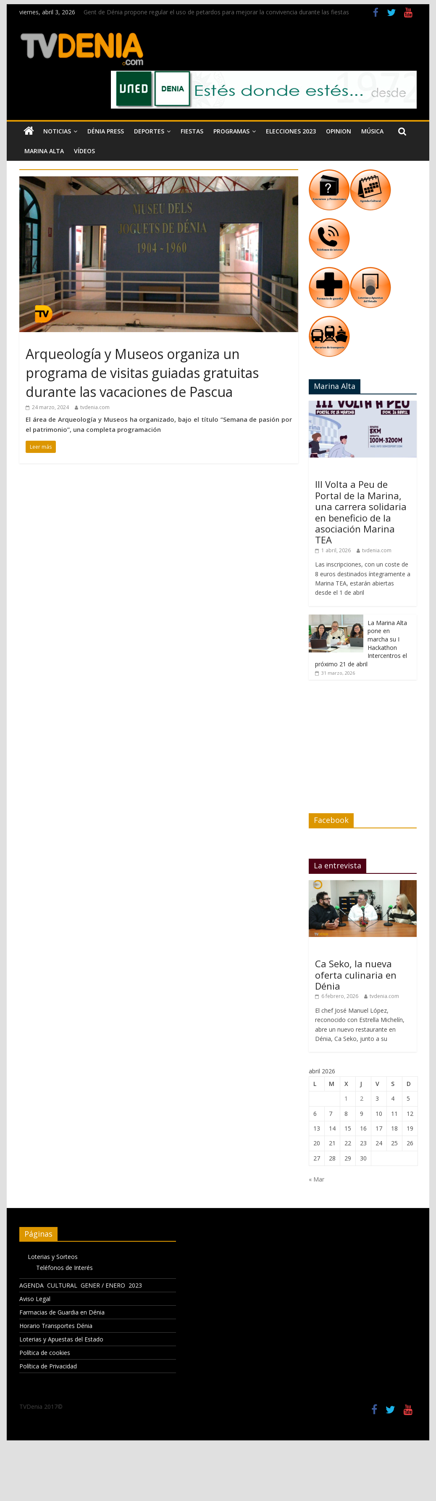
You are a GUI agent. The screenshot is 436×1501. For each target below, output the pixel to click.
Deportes (149, 131)
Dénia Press (105, 131)
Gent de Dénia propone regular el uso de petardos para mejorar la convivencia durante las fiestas (216, 12)
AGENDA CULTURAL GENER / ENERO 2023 (80, 1285)
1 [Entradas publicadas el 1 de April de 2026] (346, 1098)
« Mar (316, 1179)
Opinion (338, 131)
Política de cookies (44, 1353)
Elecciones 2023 (291, 131)
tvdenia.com (95, 407)
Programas (231, 131)
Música (372, 131)
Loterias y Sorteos (53, 1257)
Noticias (57, 131)
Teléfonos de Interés (64, 1268)
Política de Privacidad (48, 1366)
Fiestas (192, 131)
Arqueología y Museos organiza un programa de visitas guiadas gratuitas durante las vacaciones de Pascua (142, 373)
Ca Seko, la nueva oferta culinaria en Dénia (356, 974)
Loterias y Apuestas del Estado (61, 1339)
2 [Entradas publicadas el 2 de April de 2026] (361, 1098)
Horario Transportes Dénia (55, 1326)
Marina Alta (44, 151)
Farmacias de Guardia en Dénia (62, 1312)
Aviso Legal (34, 1299)
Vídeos (84, 151)
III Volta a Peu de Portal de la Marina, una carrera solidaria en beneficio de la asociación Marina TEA (361, 512)
